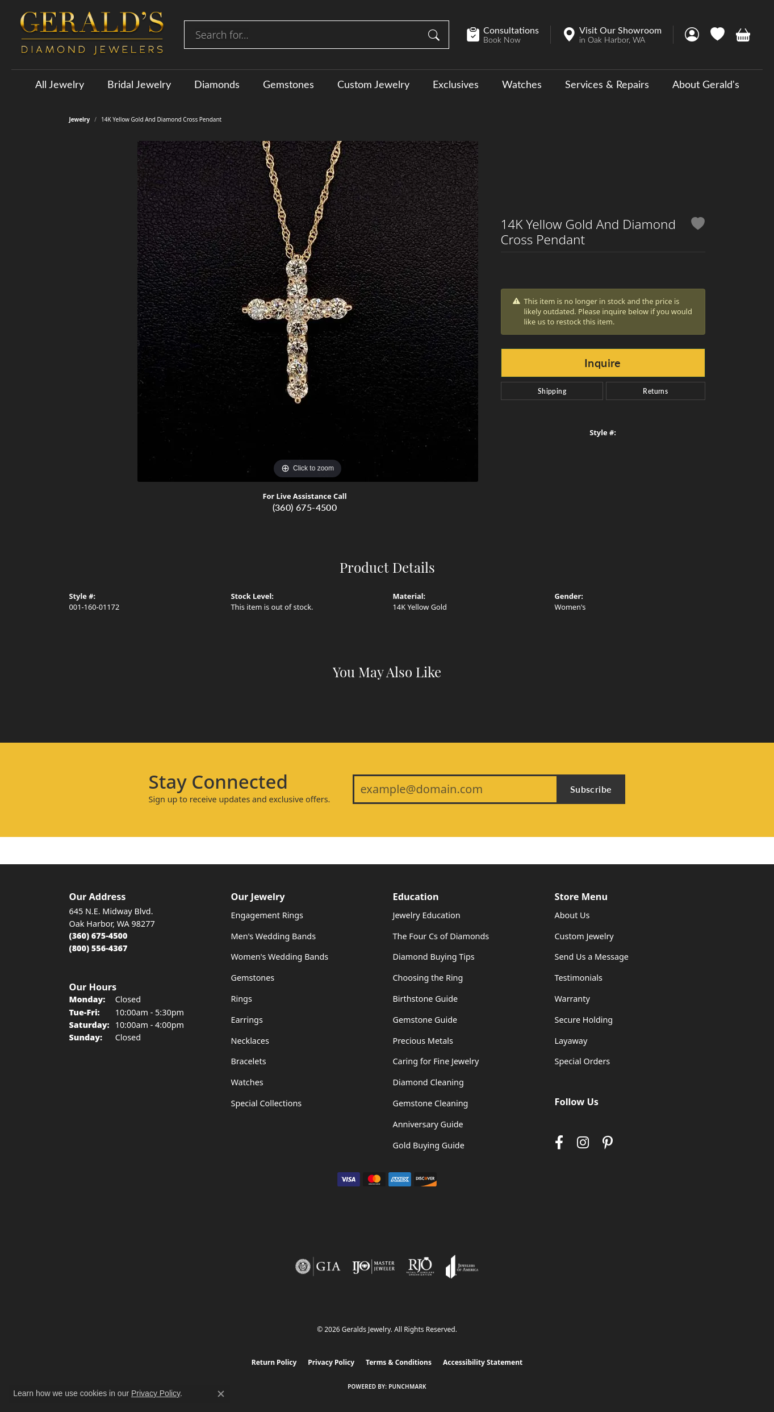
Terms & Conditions (399, 1362)
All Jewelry (59, 84)
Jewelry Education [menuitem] (427, 915)
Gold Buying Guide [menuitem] (429, 1145)
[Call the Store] (98, 935)
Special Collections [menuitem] (266, 1103)
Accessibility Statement (482, 1362)
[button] (692, 34)
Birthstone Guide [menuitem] (425, 998)
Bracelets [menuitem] (248, 1061)
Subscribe (591, 789)
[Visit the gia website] (318, 1266)
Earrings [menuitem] (247, 1019)
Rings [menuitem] (241, 998)
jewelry (79, 119)
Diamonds (217, 84)
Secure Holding (584, 1019)
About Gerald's (705, 84)
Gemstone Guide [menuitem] (425, 1019)
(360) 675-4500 (305, 507)
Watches (522, 84)
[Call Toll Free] (98, 948)
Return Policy (274, 1362)
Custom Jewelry (373, 84)
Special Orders (582, 1061)
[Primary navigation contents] (387, 83)
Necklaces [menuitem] (250, 1040)
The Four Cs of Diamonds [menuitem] (441, 936)
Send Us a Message (592, 956)
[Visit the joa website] (462, 1266)
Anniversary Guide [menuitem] (428, 1124)
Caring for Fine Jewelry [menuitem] (436, 1061)
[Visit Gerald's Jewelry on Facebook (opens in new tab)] (559, 1142)
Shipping (552, 390)
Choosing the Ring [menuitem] (428, 977)
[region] (307, 311)
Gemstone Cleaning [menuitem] (430, 1103)
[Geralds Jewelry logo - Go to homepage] (92, 34)
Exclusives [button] (456, 84)
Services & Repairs (607, 84)
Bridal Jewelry (139, 84)
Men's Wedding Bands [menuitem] (273, 936)
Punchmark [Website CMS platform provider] (407, 1386)
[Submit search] (435, 34)
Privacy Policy (331, 1362)
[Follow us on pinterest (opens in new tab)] (608, 1142)
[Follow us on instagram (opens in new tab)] (583, 1142)
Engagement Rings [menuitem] (267, 915)
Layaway (571, 1040)
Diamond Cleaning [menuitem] (428, 1082)
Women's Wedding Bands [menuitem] (280, 956)
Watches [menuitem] (247, 1082)
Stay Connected (218, 781)
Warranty (572, 998)
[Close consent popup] (220, 1393)
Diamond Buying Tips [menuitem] (434, 956)
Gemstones (288, 84)
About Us (572, 915)
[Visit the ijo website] (373, 1266)
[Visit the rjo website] (420, 1266)
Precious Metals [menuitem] (423, 1040)
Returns (655, 390)
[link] (508, 34)
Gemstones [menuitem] (253, 977)
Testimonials (579, 977)
